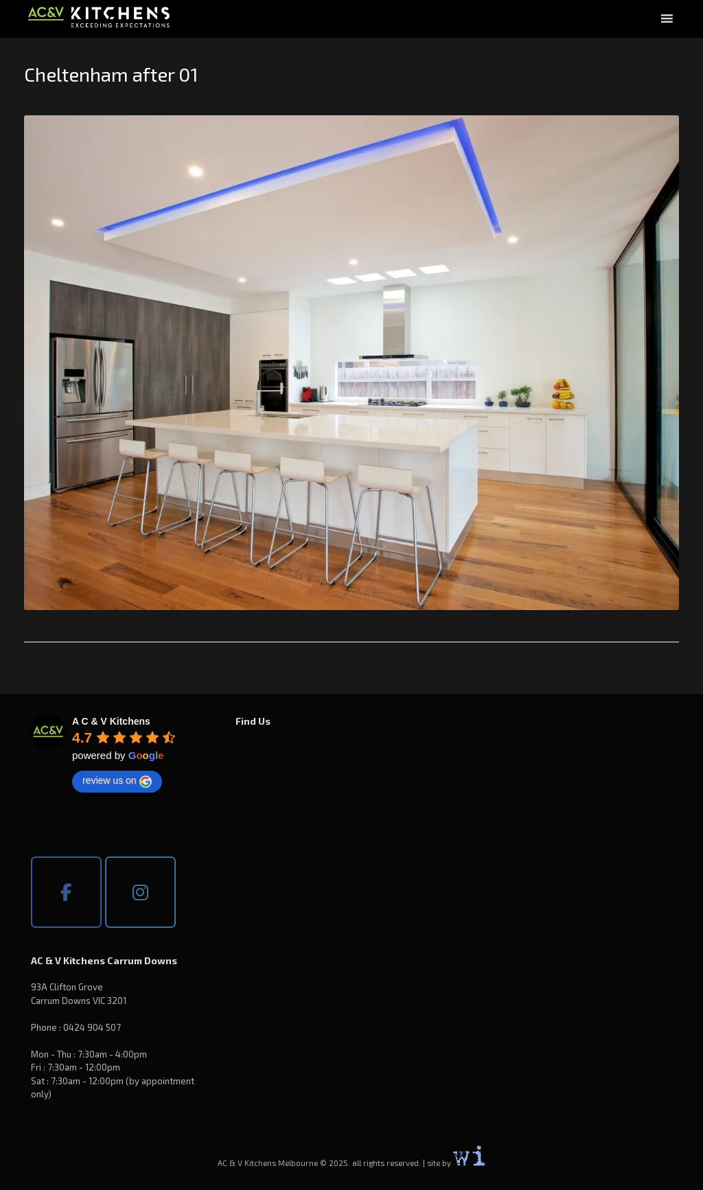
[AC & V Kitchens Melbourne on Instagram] (140, 892)
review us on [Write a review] (117, 781)
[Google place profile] (111, 721)
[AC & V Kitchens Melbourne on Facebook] (66, 892)
